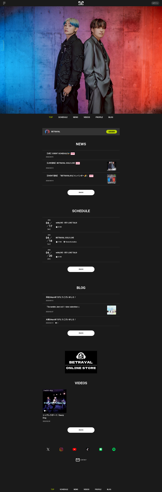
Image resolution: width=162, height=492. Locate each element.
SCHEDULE (63, 117)
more (81, 192)
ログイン (155, 3)
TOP (51, 117)
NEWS (75, 117)
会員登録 (111, 132)
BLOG (110, 117)
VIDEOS (87, 117)
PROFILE (99, 117)
